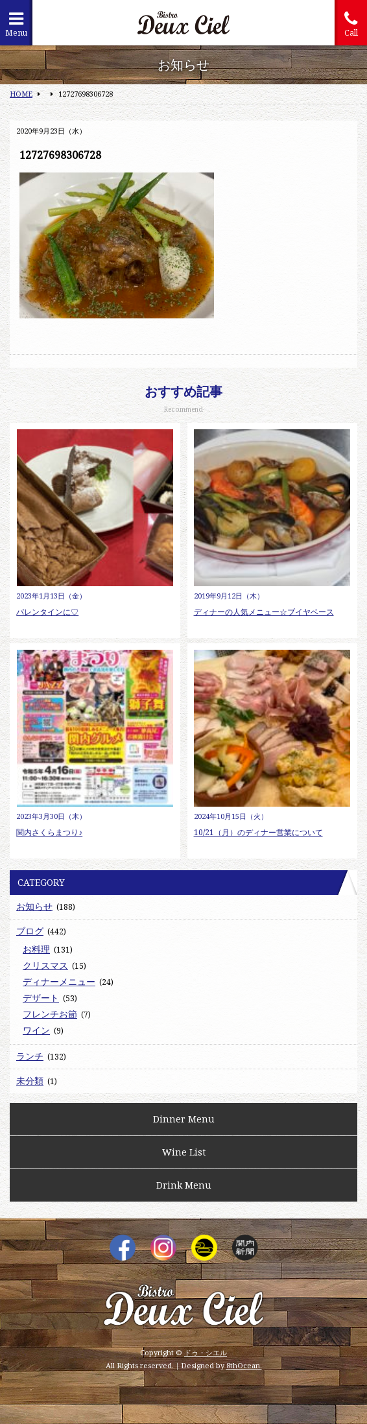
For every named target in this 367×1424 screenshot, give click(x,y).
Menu (16, 24)
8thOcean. (244, 1365)
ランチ (29, 1056)
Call (351, 24)
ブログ (29, 931)
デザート (41, 997)
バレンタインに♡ (47, 611)
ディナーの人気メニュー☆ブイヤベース (264, 611)
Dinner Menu (184, 1119)
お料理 (36, 949)
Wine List (184, 1152)
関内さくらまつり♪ (49, 832)
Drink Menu (183, 1185)
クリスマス (45, 965)
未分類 (29, 1080)
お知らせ (34, 906)
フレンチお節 (50, 1014)
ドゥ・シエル (205, 1352)
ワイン (36, 1030)
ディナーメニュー (59, 981)
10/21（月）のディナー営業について (258, 832)
